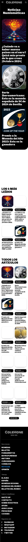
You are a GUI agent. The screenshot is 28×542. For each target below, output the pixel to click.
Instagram (9, 527)
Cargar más (14, 418)
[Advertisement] (14, 164)
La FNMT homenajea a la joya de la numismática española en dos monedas (20, 410)
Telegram (9, 530)
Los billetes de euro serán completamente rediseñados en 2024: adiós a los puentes (20, 217)
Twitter (8, 533)
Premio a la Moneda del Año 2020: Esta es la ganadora (20, 245)
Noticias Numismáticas (7, 210)
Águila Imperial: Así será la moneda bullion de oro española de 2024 (20, 320)
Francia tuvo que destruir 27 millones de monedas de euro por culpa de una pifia (7, 410)
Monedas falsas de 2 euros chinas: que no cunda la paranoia (20, 349)
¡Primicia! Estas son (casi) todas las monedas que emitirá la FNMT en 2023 (7, 246)
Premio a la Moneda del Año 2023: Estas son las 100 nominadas (7, 349)
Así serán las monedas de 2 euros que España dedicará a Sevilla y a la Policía (6, 379)
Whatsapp (9, 525)
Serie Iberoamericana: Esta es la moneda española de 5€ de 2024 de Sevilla (14, 98)
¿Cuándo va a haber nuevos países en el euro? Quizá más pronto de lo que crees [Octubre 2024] (14, 54)
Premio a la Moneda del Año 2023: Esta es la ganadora (12, 140)
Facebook (9, 522)
